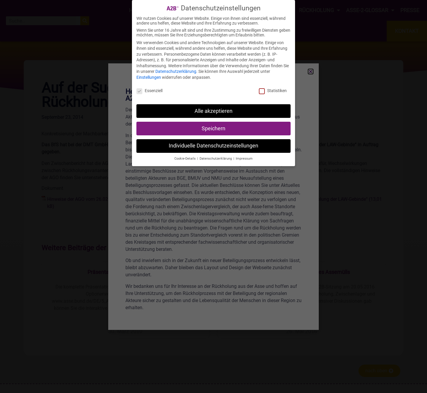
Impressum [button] (244, 159)
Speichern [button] (213, 128)
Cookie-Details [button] (185, 159)
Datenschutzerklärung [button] (216, 159)
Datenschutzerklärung (175, 71)
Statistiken (273, 90)
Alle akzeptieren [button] (213, 111)
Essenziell (149, 90)
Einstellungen (148, 77)
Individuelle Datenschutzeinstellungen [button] (213, 146)
